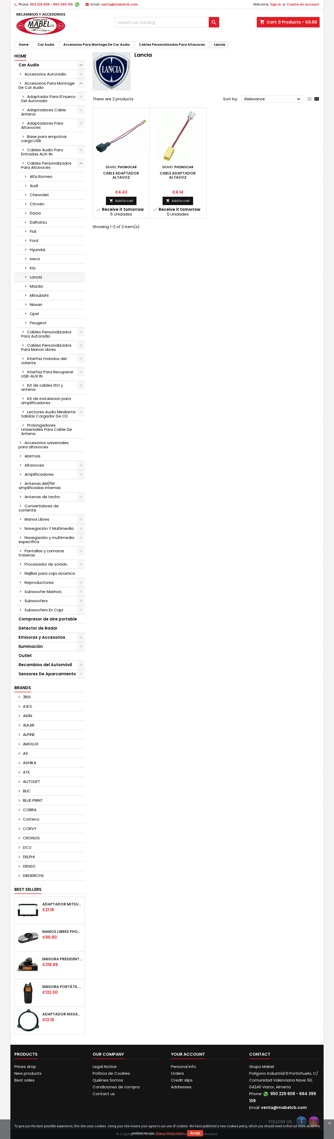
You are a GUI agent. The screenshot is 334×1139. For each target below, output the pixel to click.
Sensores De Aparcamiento (47, 674)
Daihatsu (38, 222)
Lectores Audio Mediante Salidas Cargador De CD (48, 414)
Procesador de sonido (46, 564)
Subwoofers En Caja (44, 610)
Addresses (181, 1087)
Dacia (35, 213)
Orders (177, 1073)
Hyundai (37, 249)
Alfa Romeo (41, 176)
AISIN (27, 715)
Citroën (37, 204)
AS (25, 753)
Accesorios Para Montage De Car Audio (47, 85)
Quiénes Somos (108, 1080)
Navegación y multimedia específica (46, 539)
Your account (188, 1054)
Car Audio (29, 65)
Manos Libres (37, 519)
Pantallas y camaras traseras (41, 553)
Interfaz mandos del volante (44, 360)
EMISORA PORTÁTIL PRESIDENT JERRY (62, 987)
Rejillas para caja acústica (50, 573)
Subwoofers (36, 600)
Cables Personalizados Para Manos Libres (46, 347)
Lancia (36, 277)
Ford (34, 240)
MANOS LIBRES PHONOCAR (62, 931)
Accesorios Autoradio (45, 74)
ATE (26, 772)
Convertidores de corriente (39, 508)
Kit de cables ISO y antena (42, 387)
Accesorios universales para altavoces (44, 445)
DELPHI (28, 856)
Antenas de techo (42, 496)
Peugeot (38, 323)
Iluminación (31, 646)
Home (20, 56)
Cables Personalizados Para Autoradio (46, 334)
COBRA (29, 809)
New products (27, 1073)
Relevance (273, 99)
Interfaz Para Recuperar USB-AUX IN (47, 374)
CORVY (29, 828)
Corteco (30, 819)
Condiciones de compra (116, 1087)
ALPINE (28, 734)
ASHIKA (29, 762)
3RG (26, 697)
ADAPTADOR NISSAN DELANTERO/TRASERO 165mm (62, 1014)
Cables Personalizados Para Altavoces (46, 165)
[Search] (167, 22)
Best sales (24, 1080)
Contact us (104, 1093)
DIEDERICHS (33, 875)
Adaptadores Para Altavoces (42, 125)
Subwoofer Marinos (43, 591)
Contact (259, 1054)
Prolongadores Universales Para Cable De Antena (46, 429)
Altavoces (34, 465)
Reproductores (39, 582)
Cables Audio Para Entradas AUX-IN (42, 152)
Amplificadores (39, 474)
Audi (34, 185)
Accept (195, 1133)
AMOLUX (30, 744)
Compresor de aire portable (48, 619)
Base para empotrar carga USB (44, 138)
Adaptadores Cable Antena (43, 112)
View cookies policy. (170, 1133)
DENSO (28, 866)
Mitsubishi (39, 295)
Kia (32, 268)
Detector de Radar (38, 628)
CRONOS (31, 838)
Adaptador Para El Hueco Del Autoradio (48, 98)
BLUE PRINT (32, 800)
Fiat (33, 231)
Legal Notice (105, 1066)
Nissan (36, 304)
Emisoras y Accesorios (42, 637)
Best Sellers (27, 889)
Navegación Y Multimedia (49, 528)
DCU (26, 847)
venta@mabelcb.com (119, 4)
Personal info (183, 1066)
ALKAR (28, 725)
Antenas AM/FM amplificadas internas (40, 485)
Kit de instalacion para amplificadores (46, 400)
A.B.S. (27, 706)
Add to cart (121, 201)
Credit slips (182, 1080)
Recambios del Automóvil (45, 664)
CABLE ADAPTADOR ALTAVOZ (121, 175)
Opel (34, 313)
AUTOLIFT (31, 781)
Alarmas (32, 456)
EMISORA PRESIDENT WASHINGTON (62, 959)
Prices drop (25, 1066)
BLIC (26, 791)
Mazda (36, 286)
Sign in (275, 4)
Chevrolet (39, 194)
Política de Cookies (111, 1073)
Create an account (303, 4)
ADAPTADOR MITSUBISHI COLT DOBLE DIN (62, 904)
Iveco (35, 258)
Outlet (25, 655)
